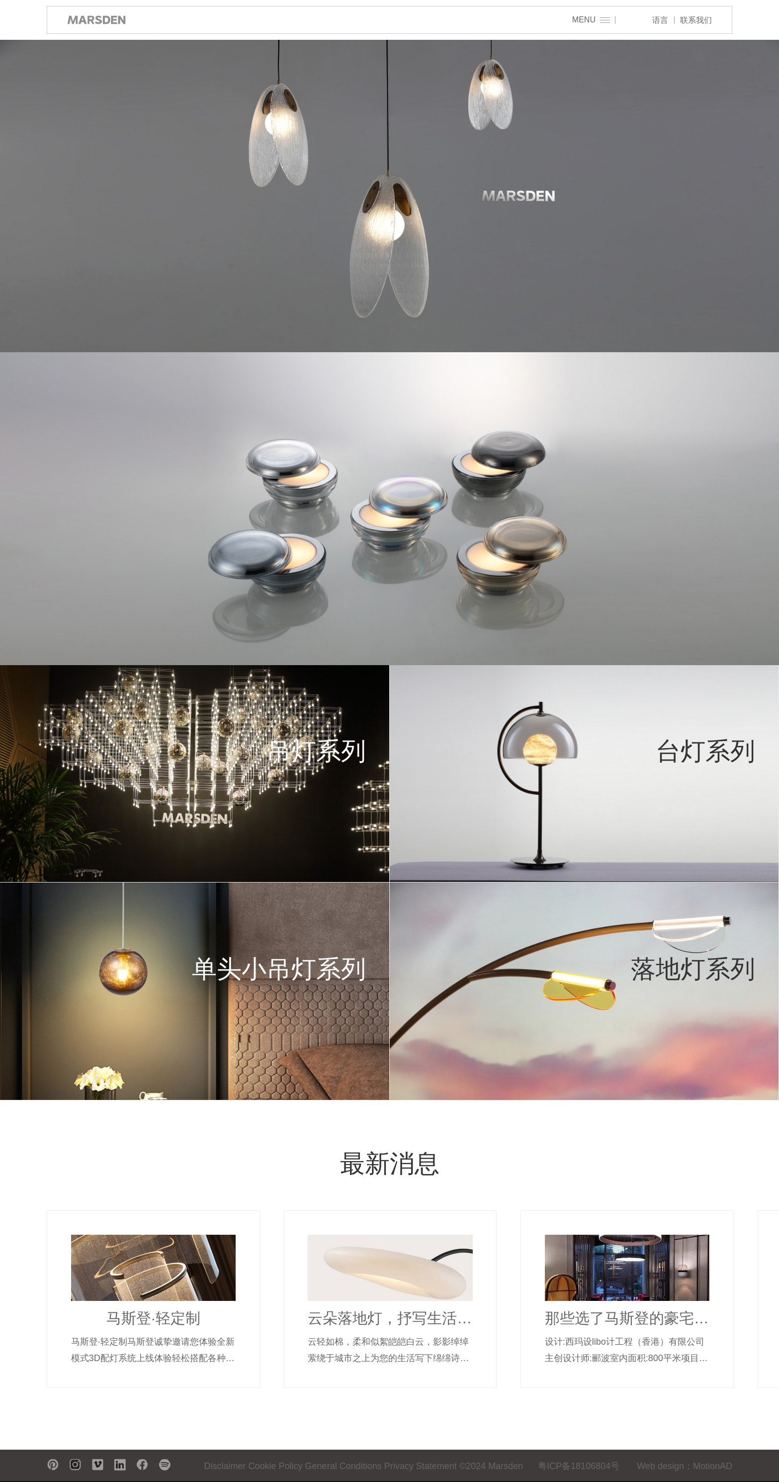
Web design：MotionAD (684, 1466)
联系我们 (696, 20)
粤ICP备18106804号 (578, 1466)
